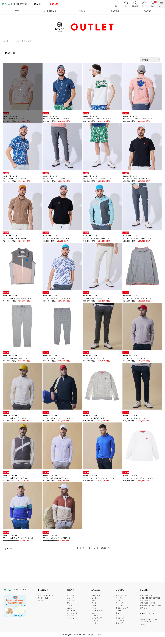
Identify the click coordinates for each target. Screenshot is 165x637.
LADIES (115, 11)
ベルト (118, 615)
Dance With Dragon (46, 595)
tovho (40, 600)
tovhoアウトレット (22, 41)
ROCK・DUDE (44, 598)
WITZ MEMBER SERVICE (150, 598)
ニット (69, 605)
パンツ (69, 608)
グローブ (119, 613)
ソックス (70, 618)
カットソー (71, 598)
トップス (70, 600)
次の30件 (105, 548)
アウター (70, 603)
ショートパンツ (73, 610)
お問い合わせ (145, 600)
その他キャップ (122, 608)
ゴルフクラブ (121, 620)
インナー (70, 615)
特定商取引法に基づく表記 (150, 605)
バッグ (118, 600)
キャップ (119, 603)
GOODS (147, 11)
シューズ (119, 610)
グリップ (119, 623)
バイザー (119, 605)
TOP (17, 11)
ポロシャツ (71, 595)
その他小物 (120, 618)
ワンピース (95, 615)
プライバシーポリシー (149, 603)
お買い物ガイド (146, 595)
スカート (95, 613)
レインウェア (72, 613)
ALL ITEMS (50, 11)
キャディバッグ (122, 595)
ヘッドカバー (121, 598)
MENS (82, 11)
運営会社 (143, 608)
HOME (6, 41)
